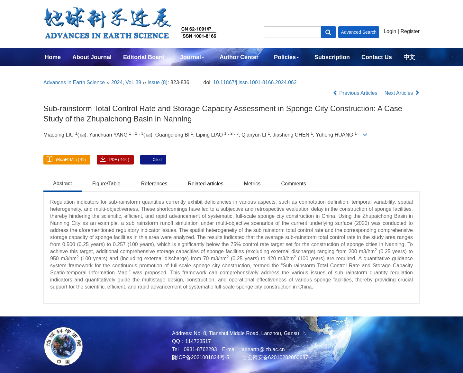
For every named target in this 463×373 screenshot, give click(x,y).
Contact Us (376, 57)
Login (390, 31)
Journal (192, 57)
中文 (409, 57)
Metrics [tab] (252, 183)
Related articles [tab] (205, 183)
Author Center (239, 57)
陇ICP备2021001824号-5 (200, 357)
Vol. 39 (133, 82)
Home (53, 57)
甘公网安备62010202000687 (274, 357)
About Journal (92, 57)
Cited (157, 159)
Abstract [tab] (62, 183)
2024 (117, 82)
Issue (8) (158, 82)
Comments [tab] (293, 183)
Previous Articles (356, 93)
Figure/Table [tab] (106, 183)
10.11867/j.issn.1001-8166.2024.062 (255, 82)
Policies (286, 57)
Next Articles (402, 93)
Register (410, 31)
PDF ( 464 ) (119, 159)
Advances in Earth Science (74, 82)
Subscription (332, 57)
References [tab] (154, 183)
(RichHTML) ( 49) (71, 159)
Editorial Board (144, 57)
